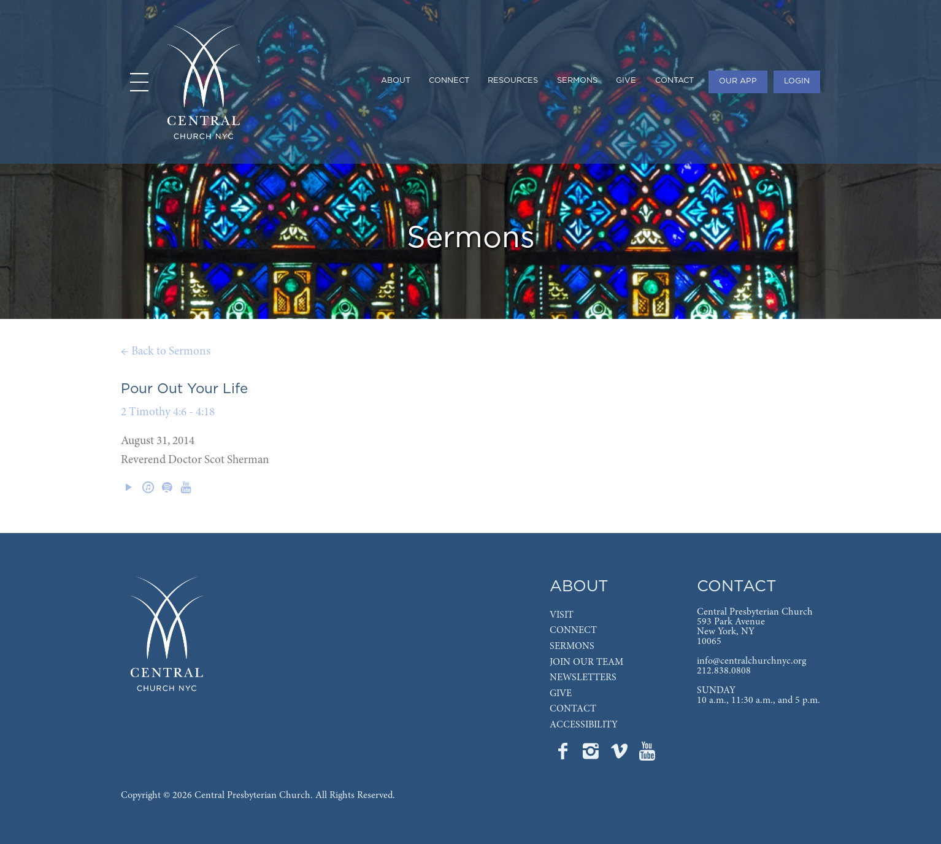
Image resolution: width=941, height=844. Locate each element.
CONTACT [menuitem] (674, 81)
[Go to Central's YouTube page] (647, 755)
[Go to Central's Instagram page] (592, 755)
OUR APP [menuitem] (738, 81)
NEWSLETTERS (583, 678)
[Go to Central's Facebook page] (564, 755)
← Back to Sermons (165, 352)
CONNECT (573, 630)
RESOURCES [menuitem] (513, 81)
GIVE (561, 694)
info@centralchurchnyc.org (751, 661)
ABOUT (579, 586)
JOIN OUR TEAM (586, 662)
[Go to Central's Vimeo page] (620, 755)
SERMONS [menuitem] (577, 81)
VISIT (562, 615)
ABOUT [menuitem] (395, 81)
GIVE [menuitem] (626, 81)
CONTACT (573, 709)
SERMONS (572, 646)
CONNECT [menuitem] (449, 81)
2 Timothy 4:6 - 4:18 (168, 412)
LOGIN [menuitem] (797, 81)
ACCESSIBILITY (584, 725)
